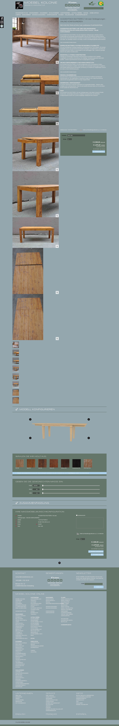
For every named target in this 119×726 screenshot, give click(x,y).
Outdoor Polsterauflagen (36, 602)
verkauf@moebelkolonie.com (24, 577)
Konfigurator (52, 14)
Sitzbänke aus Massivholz (19, 649)
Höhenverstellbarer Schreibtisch (37, 646)
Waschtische (50, 599)
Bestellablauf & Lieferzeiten (85, 695)
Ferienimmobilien (51, 710)
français (51, 714)
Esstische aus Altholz (19, 666)
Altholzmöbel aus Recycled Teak (36, 630)
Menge (64, 139)
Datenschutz (80, 700)
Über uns (18, 695)
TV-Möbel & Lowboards (18, 633)
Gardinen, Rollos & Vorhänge (21, 636)
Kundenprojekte (81, 14)
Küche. (86, 13)
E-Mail (82, 583)
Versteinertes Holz (21, 638)
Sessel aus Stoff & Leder (21, 621)
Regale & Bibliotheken (19, 630)
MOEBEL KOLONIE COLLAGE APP (54, 709)
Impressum (18, 701)
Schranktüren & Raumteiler (20, 686)
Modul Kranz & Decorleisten (65, 601)
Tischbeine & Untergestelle (20, 663)
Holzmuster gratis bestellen (66, 621)
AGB (77, 701)
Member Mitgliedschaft (53, 703)
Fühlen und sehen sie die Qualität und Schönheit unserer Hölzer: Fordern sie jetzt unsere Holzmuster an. (53, 473)
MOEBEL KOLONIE (40, 2)
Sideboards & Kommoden (19, 627)
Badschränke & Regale (50, 601)
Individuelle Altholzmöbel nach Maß (36, 634)
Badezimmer (26, 14)
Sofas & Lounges (20, 615)
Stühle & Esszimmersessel (20, 652)
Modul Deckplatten (67, 599)
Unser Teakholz (50, 697)
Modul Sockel (65, 606)
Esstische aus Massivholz (19, 646)
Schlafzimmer (54, 13)
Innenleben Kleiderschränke (66, 612)
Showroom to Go (21, 13)
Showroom (18, 697)
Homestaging (50, 701)
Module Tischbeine (66, 609)
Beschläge (64, 605)
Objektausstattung (52, 700)
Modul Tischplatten (67, 608)
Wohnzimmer (33, 13)
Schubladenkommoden (22, 683)
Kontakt (48, 707)
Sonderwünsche (80, 515)
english (20, 714)
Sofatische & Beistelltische (19, 624)
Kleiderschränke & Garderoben (21, 681)
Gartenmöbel (65, 13)
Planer (61, 14)
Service (48, 706)
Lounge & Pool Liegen (35, 610)
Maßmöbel (49, 698)
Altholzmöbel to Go (37, 621)
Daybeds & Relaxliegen (19, 618)
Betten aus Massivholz (18, 675)
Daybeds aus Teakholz (34, 613)
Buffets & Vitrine (20, 655)
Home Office (94, 13)
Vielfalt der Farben (67, 614)
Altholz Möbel (77, 13)
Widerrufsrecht (81, 698)
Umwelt (17, 698)
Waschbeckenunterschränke (55, 603)
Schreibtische (35, 643)
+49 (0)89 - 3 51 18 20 (22, 580)
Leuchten (33, 652)
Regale (33, 644)
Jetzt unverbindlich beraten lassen (68, 42)
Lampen (18, 14)
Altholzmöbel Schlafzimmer (35, 624)
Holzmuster (69, 14)
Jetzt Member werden (100, 146)
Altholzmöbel (19, 700)
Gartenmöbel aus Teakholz (36, 599)
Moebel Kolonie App (82, 704)
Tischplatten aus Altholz (20, 660)
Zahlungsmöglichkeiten (83, 697)
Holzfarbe (64, 135)
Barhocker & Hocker (19, 657)
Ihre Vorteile (50, 695)
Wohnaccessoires (39, 14)
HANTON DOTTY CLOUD (35, 605)
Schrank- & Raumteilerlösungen (21, 672)
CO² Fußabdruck (20, 703)
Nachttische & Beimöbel (19, 678)
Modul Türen (65, 603)
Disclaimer (79, 703)
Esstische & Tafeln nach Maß (21, 643)
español (81, 714)
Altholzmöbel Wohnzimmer (35, 619)
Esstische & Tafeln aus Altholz (36, 627)
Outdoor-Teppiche (36, 608)
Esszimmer (44, 13)
